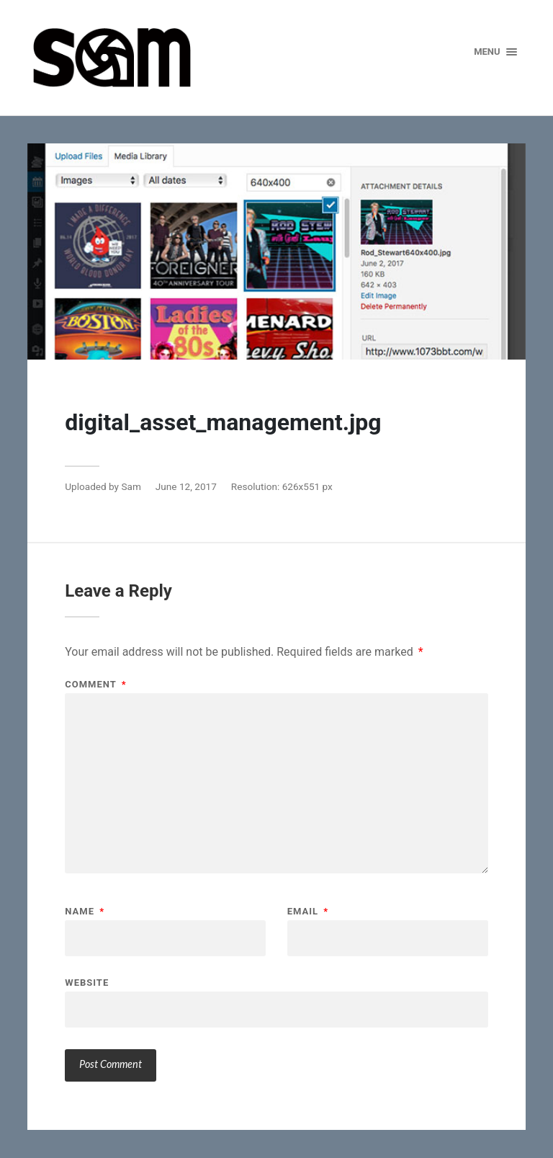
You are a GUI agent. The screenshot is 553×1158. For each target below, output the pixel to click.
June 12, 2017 (186, 486)
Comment (95, 684)
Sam (130, 486)
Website (87, 982)
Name (84, 911)
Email (308, 911)
